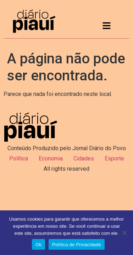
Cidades (83, 158)
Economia (51, 158)
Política (18, 158)
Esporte (114, 158)
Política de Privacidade (76, 244)
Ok (38, 244)
